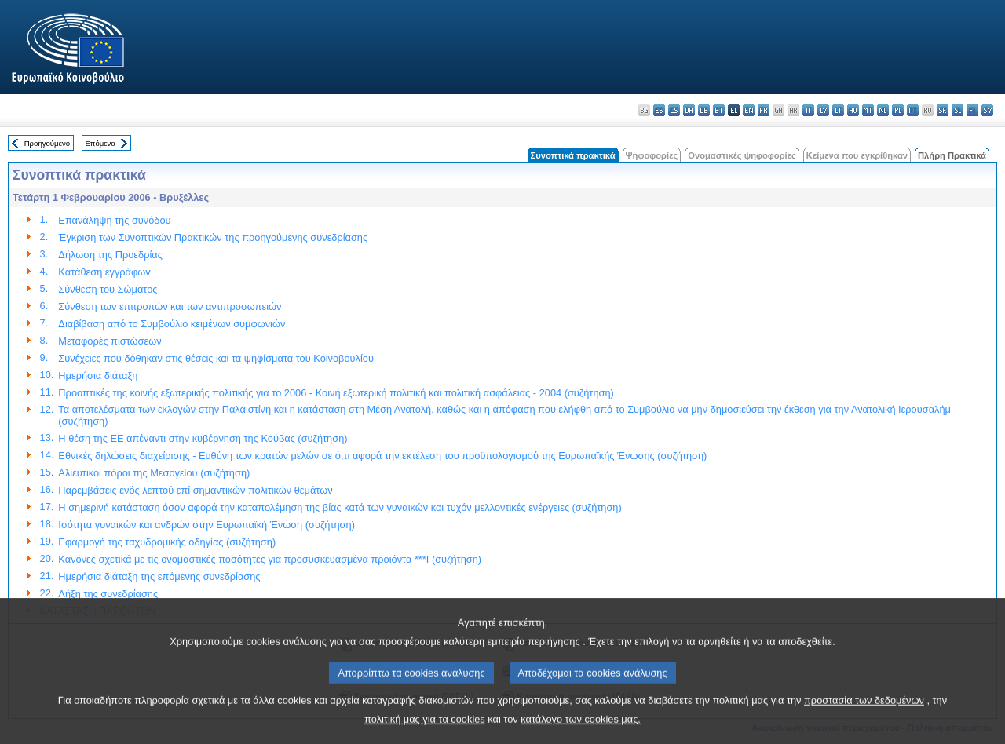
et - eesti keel (719, 110)
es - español (659, 110)
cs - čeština (674, 110)
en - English (749, 110)
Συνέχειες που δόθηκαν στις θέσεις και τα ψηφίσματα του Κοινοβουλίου (216, 358)
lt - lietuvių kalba (838, 110)
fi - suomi (972, 110)
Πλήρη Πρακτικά (952, 155)
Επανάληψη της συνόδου (114, 220)
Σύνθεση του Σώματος (107, 289)
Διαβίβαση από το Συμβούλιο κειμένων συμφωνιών (171, 324)
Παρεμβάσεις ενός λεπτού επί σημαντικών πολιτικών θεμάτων (195, 490)
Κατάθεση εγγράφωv (104, 272)
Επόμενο (100, 143)
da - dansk (689, 110)
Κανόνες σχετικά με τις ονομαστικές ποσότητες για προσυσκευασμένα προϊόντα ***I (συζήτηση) (269, 559)
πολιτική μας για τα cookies (424, 733)
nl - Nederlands (883, 110)
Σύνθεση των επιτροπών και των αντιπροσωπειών (169, 306)
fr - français (763, 110)
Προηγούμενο (47, 143)
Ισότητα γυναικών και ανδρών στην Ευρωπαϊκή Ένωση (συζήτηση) (206, 525)
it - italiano (808, 110)
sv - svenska (987, 110)
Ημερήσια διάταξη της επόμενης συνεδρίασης (159, 576)
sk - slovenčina (942, 110)
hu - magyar (853, 110)
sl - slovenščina (957, 110)
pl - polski (898, 110)
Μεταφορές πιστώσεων (109, 341)
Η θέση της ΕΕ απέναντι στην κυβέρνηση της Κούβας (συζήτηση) (202, 438)
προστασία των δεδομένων (864, 714)
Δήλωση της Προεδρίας (110, 255)
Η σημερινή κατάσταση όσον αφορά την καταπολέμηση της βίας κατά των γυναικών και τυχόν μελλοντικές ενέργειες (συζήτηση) (339, 507)
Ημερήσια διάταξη (97, 375)
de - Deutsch (704, 110)
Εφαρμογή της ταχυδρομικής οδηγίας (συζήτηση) (167, 542)
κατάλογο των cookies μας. (581, 733)
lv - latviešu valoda (823, 110)
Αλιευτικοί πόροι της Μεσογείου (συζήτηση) (154, 473)
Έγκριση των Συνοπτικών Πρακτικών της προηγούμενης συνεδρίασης (212, 237)
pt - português (913, 110)
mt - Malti (868, 110)
